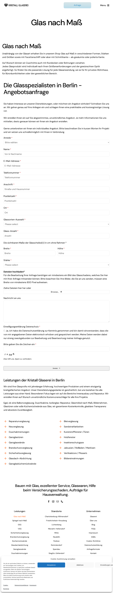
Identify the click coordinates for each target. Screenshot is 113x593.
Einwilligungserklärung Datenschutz (22, 326)
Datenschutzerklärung (21, 585)
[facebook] (49, 501)
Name (7, 149)
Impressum (32, 585)
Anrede (8, 137)
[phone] (62, 501)
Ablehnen (79, 565)
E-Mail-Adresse (12, 161)
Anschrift (9, 184)
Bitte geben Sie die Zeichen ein (20, 344)
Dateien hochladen (14, 271)
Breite (7, 248)
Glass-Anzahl (11, 231)
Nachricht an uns (12, 298)
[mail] (57, 501)
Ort (6, 207)
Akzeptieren (51, 565)
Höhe (61, 248)
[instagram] (53, 501)
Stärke (7, 260)
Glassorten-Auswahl (14, 219)
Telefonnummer (12, 172)
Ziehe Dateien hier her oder (17, 288)
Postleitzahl (10, 196)
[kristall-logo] (16, 3)
